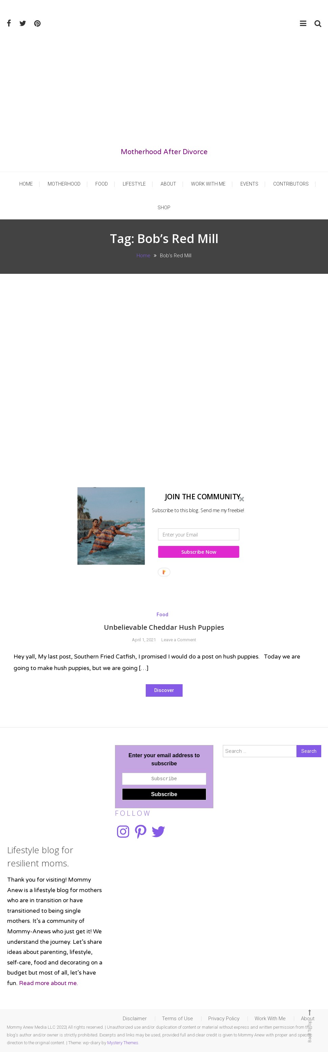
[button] (162, 497)
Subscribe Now (198, 551)
